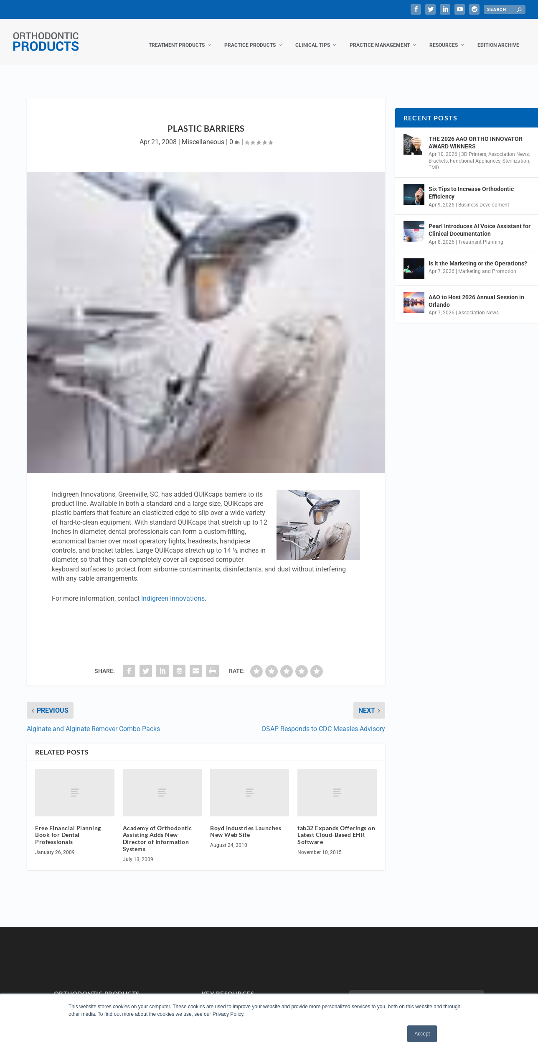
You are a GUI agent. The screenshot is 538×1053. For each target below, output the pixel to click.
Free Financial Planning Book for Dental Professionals (68, 826)
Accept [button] (422, 1034)
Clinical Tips (312, 37)
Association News (508, 146)
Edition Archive (498, 37)
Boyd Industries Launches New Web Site (245, 823)
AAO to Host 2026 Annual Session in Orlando (476, 293)
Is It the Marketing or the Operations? (478, 255)
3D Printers (473, 146)
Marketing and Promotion (487, 263)
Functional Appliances (475, 153)
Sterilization (515, 153)
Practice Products (250, 37)
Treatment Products (177, 37)
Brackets (438, 153)
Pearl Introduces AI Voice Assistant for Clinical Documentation (479, 221)
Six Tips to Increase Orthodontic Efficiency (471, 184)
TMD (434, 159)
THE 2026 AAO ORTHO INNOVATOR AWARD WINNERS (476, 134)
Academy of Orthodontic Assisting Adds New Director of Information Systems (157, 830)
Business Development (483, 196)
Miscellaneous (203, 134)
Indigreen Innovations (173, 590)
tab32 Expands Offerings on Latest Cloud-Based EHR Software (336, 826)
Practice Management (380, 37)
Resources (443, 37)
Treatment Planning (480, 233)
